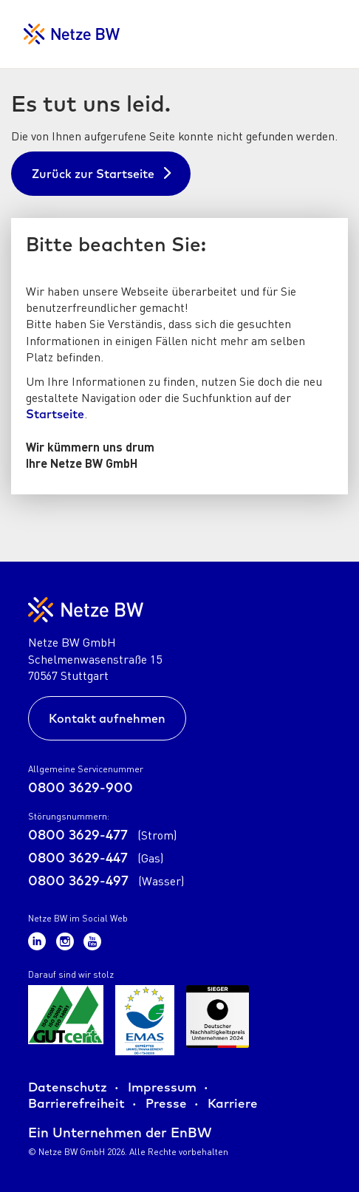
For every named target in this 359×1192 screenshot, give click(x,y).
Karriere (233, 1103)
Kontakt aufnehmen (107, 718)
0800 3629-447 (95, 857)
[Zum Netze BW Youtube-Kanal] (92, 940)
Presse (166, 1103)
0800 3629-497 (106, 880)
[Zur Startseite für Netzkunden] (72, 34)
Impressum (162, 1086)
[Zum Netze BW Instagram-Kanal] (67, 940)
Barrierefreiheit (76, 1103)
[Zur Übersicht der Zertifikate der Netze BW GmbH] (65, 1020)
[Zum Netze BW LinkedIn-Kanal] (39, 940)
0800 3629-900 (80, 787)
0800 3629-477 (102, 834)
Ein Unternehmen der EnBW (120, 1132)
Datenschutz (67, 1086)
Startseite (55, 413)
